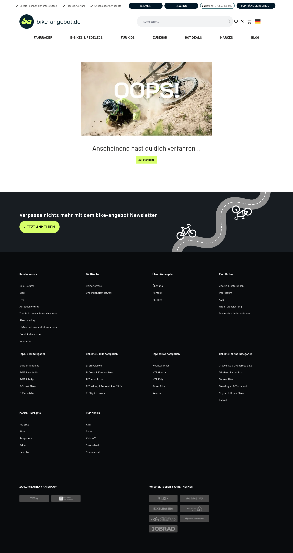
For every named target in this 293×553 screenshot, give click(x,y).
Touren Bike (226, 379)
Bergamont (25, 438)
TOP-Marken (93, 412)
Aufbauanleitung (28, 306)
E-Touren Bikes (94, 379)
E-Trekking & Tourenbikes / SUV (104, 386)
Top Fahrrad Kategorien (166, 353)
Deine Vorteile (94, 285)
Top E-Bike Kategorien (32, 353)
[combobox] (180, 21)
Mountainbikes (160, 365)
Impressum (225, 292)
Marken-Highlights (30, 412)
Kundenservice (28, 274)
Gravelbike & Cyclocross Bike (235, 365)
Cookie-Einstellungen (231, 285)
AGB (221, 299)
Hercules (24, 452)
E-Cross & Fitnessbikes (99, 372)
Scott (89, 431)
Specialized (92, 445)
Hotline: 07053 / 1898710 (218, 5)
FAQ (21, 299)
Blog (21, 292)
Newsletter (25, 341)
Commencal (93, 452)
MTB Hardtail (159, 372)
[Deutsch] (257, 21)
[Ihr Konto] (242, 21)
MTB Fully (157, 379)
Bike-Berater (26, 285)
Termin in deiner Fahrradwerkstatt (38, 313)
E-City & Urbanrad (96, 393)
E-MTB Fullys (26, 379)
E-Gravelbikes (94, 365)
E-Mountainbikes (29, 365)
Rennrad (157, 393)
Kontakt (157, 292)
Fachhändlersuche (30, 334)
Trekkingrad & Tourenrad (233, 386)
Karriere (157, 299)
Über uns (157, 285)
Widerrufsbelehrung (230, 306)
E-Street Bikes (27, 386)
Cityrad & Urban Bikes (231, 393)
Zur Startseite (146, 159)
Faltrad (223, 400)
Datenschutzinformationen (234, 313)
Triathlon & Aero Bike (231, 372)
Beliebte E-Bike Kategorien (102, 353)
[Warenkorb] (249, 21)
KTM (88, 424)
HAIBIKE (24, 424)
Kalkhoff (91, 438)
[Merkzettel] (236, 21)
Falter (22, 445)
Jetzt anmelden (39, 227)
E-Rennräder (26, 393)
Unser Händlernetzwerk (99, 292)
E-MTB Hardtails (28, 372)
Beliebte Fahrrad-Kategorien (235, 353)
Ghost (22, 431)
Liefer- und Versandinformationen (38, 327)
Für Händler (92, 274)
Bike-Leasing (27, 320)
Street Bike (158, 386)
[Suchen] (228, 21)
